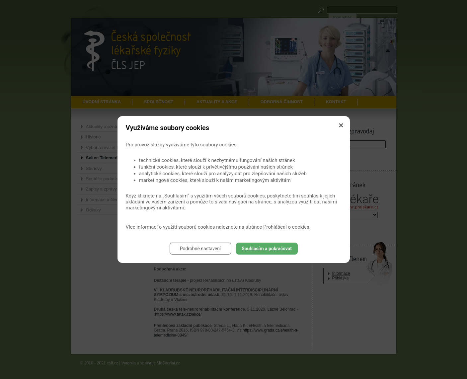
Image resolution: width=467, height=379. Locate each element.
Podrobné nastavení (200, 248)
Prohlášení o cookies (286, 227)
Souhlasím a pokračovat (267, 248)
